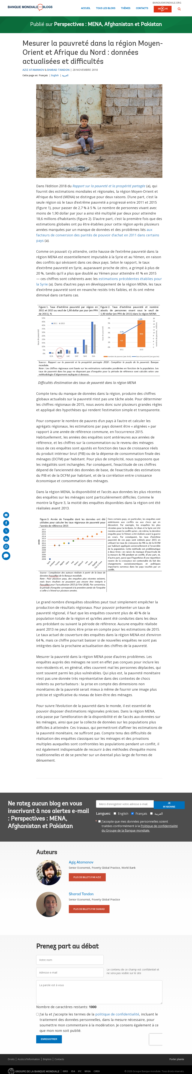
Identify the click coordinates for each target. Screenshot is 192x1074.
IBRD (65, 1071)
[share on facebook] (6, 523)
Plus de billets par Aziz (87, 877)
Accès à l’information (29, 1059)
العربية (65, 75)
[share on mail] (6, 515)
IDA (73, 1071)
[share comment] (6, 556)
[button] (179, 9)
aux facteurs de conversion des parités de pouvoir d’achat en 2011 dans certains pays (97, 235)
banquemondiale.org (167, 3)
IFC (80, 1071)
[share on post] (6, 531)
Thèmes (125, 8)
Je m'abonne (169, 805)
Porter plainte (177, 1059)
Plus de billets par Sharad (89, 909)
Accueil (85, 8)
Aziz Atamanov (33, 69)
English (55, 75)
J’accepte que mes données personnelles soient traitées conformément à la (140, 826)
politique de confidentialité (117, 1014)
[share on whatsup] (6, 547)
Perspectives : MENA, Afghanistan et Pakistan (108, 24)
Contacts (142, 8)
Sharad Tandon (58, 69)
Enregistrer (49, 1039)
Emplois (47, 1059)
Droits (11, 1059)
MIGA (88, 1071)
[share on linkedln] (6, 539)
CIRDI (97, 1071)
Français (43, 75)
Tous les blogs (105, 8)
